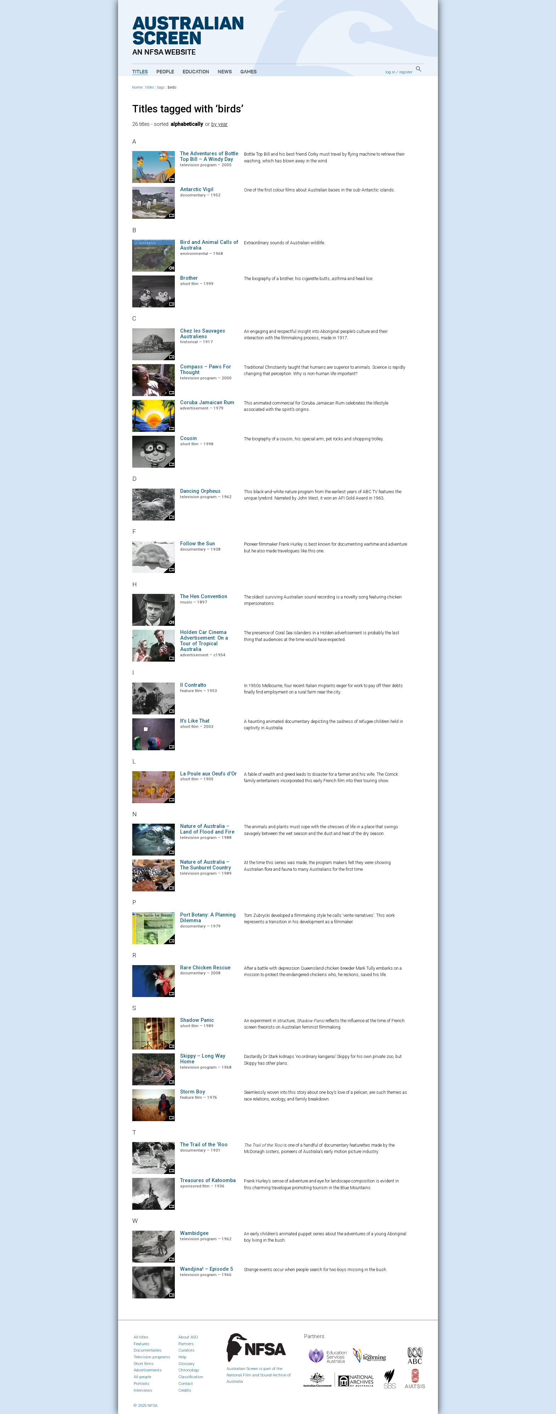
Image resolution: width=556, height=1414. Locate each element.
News (225, 71)
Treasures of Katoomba (208, 1181)
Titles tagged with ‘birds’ (188, 109)
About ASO (188, 1337)
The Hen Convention (203, 597)
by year (219, 124)
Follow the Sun (197, 544)
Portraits (141, 1383)
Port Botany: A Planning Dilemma (208, 918)
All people (142, 1376)
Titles (140, 71)
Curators (186, 1350)
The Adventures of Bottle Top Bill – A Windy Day (209, 156)
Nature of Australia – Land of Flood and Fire (207, 829)
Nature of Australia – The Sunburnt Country (205, 865)
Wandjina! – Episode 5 (206, 1269)
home (137, 87)
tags (161, 87)
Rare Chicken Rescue (205, 968)
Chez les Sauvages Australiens (202, 334)
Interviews (143, 1390)
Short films (144, 1363)
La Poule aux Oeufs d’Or (208, 774)
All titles (141, 1337)
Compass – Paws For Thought (205, 369)
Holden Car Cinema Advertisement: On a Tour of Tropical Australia (204, 640)
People (165, 71)
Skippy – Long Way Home (202, 1059)
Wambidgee (194, 1233)
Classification (190, 1376)
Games (248, 71)
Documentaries (147, 1350)
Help (182, 1356)
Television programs (152, 1356)
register (405, 71)
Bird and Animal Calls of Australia (209, 245)
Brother (189, 278)
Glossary (186, 1363)
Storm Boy (192, 1092)
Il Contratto (193, 685)
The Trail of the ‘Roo (204, 1145)
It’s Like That (194, 721)
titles (149, 87)
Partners (186, 1343)
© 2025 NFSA (145, 1405)
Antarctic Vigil (196, 190)
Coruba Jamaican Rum (207, 403)
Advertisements (148, 1370)
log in (390, 71)
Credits (184, 1390)
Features (141, 1343)
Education (196, 71)
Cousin (188, 438)
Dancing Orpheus (200, 491)
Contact (185, 1383)
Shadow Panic (197, 1020)
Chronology (188, 1370)
